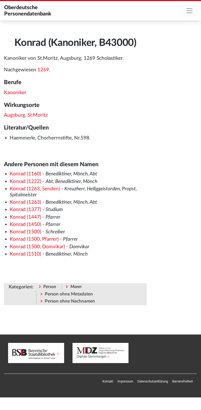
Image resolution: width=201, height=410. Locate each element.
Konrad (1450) (25, 224)
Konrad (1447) (25, 217)
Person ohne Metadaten (69, 294)
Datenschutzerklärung (152, 381)
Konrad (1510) (25, 254)
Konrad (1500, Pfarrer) (34, 239)
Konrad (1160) (25, 173)
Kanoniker (15, 92)
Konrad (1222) (25, 181)
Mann (75, 286)
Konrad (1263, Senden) (35, 188)
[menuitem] (108, 381)
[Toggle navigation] (189, 11)
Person (49, 286)
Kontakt (108, 381)
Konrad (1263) (25, 202)
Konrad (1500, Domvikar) (37, 246)
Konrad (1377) (25, 209)
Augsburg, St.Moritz (26, 115)
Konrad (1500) (25, 231)
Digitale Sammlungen (92, 356)
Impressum (125, 381)
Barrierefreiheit (182, 381)
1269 (43, 69)
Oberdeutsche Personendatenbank (27, 11)
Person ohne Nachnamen (70, 301)
